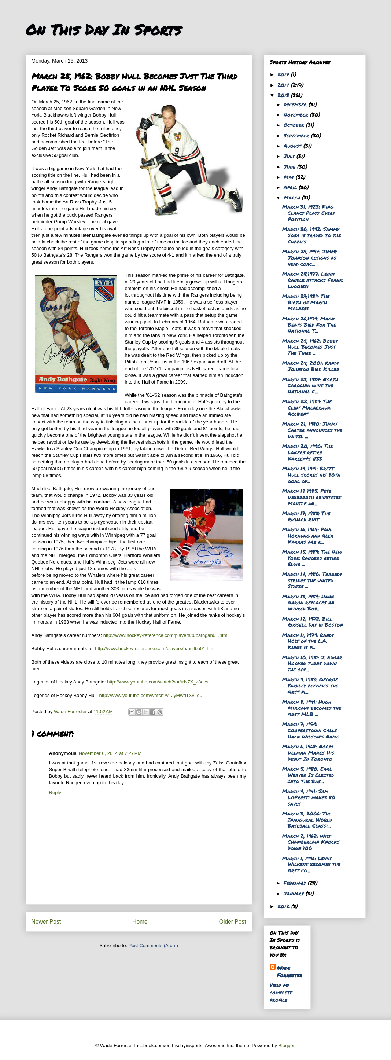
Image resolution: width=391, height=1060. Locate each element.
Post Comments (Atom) (153, 945)
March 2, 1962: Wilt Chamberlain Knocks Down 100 (311, 842)
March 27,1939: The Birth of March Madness (305, 302)
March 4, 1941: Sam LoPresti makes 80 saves (308, 797)
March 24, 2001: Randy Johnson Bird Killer (310, 366)
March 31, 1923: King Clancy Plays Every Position (308, 213)
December (296, 104)
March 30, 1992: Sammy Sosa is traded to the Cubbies (311, 235)
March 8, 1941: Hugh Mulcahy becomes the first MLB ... (311, 708)
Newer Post (46, 921)
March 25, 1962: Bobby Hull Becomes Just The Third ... (310, 347)
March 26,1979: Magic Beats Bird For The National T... (309, 324)
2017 (284, 74)
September (297, 135)
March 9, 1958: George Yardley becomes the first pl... (310, 685)
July (290, 155)
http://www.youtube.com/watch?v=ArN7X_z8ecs (157, 682)
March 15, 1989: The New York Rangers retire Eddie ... (312, 558)
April (291, 187)
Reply (55, 792)
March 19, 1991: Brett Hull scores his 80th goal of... (311, 474)
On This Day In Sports (103, 29)
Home (140, 921)
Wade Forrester (289, 971)
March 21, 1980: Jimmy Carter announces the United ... (312, 430)
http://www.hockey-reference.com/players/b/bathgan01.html (166, 635)
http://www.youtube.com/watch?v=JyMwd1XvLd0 (150, 695)
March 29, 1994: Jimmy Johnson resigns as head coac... (309, 257)
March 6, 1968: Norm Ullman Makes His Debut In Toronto (308, 752)
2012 (284, 906)
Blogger (286, 1045)
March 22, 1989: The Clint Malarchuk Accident (307, 407)
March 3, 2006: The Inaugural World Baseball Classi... (307, 819)
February (296, 882)
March (293, 197)
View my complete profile (281, 992)
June (290, 166)
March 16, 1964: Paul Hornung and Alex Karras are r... (307, 535)
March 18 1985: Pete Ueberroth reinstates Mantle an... (311, 497)
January (295, 893)
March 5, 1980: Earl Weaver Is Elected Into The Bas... (308, 775)
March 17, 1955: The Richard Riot (306, 516)
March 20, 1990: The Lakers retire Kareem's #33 (307, 452)
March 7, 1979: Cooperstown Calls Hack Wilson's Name (310, 730)
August (293, 145)
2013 (284, 95)
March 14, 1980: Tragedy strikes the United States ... (312, 580)
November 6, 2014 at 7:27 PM (110, 753)
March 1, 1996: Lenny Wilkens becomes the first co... (311, 864)
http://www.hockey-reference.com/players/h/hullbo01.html (155, 648)
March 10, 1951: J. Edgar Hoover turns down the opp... (312, 663)
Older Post (232, 921)
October (295, 124)
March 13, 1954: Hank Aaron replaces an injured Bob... (308, 602)
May (290, 176)
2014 (284, 84)
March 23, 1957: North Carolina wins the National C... (310, 385)
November (297, 114)
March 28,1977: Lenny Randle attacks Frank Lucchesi (312, 280)
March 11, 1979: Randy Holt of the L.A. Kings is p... (308, 641)
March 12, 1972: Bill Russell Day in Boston (312, 621)
